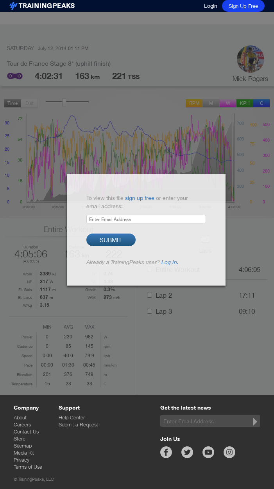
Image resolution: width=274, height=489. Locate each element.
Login (210, 6)
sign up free (139, 197)
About (20, 417)
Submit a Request (78, 424)
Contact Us (26, 431)
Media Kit (24, 452)
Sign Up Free (243, 6)
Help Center (72, 417)
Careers (22, 424)
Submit (111, 239)
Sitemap (23, 445)
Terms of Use (28, 467)
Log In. (170, 262)
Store (19, 438)
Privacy (21, 460)
